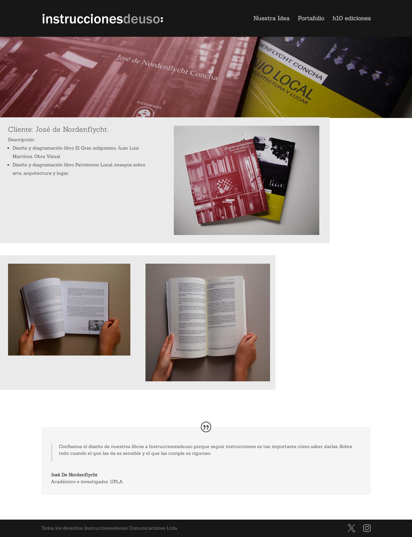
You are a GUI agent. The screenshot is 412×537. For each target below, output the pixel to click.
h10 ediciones (351, 19)
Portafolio (311, 19)
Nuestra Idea (271, 19)
